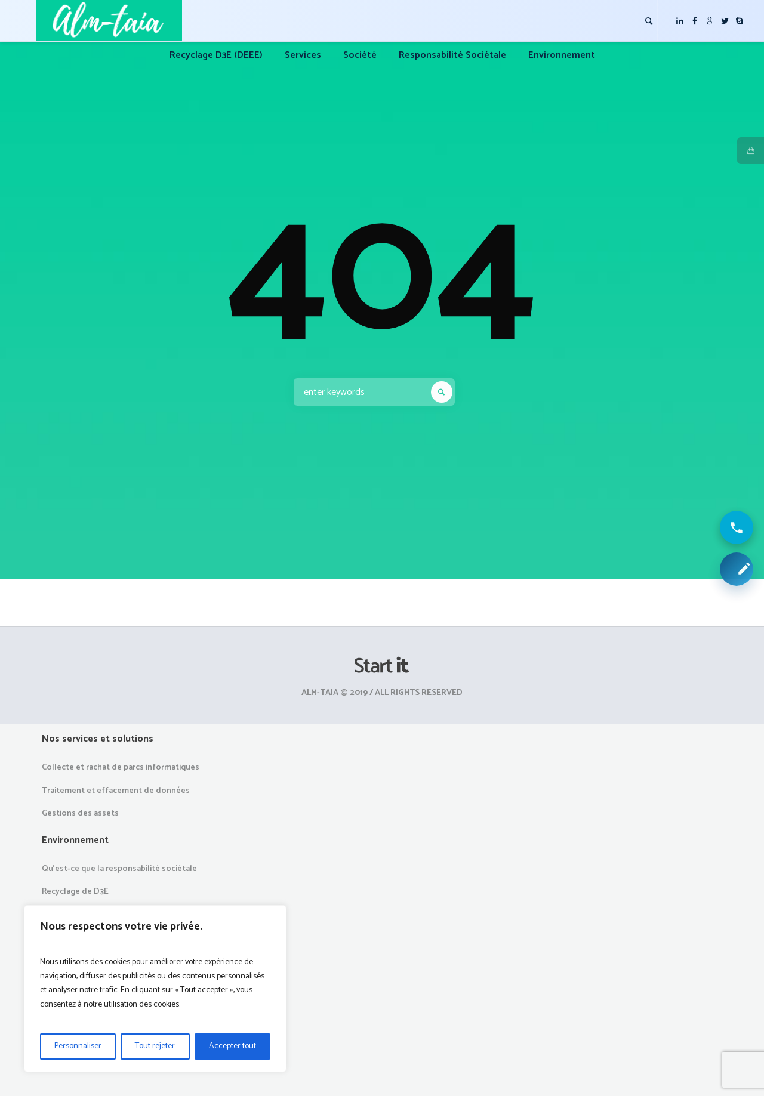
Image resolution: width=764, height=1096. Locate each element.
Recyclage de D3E (75, 892)
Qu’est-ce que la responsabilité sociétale (119, 869)
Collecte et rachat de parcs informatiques (120, 767)
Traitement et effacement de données (116, 791)
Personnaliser (77, 1046)
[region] (155, 988)
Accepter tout (232, 1046)
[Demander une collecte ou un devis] (736, 569)
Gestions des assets (80, 813)
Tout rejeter (155, 1046)
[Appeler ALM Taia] (736, 527)
